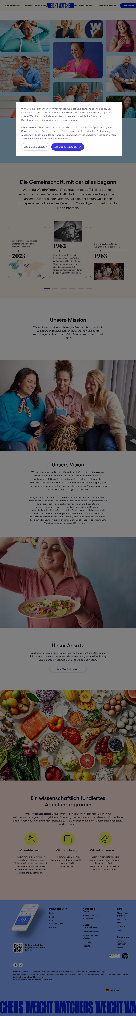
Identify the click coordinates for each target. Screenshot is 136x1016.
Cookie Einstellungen (35, 147)
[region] (69, 129)
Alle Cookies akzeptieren (67, 147)
